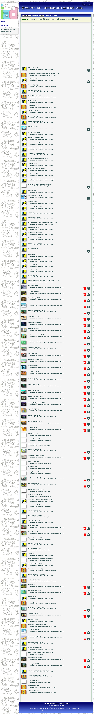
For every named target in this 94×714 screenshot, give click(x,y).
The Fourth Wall (32, 510)
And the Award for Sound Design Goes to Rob (40, 222)
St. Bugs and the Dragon (34, 310)
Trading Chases (32, 472)
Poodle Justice (32, 461)
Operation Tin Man (33, 207)
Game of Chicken (32, 439)
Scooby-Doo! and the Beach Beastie (38, 184)
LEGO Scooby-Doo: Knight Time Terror (38, 652)
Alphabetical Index (51, 15)
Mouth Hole (31, 67)
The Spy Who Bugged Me (35, 455)
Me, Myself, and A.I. (33, 538)
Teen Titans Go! (48, 69)
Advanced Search (5, 25)
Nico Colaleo (64, 708)
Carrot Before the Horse (34, 607)
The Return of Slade (33, 233)
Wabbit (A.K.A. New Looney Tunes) (54, 287)
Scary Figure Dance (33, 564)
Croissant (30, 265)
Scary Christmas (32, 680)
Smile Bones (31, 111)
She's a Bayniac (32, 602)
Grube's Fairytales (33, 543)
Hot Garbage (31, 79)
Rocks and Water (32, 143)
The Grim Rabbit (32, 347)
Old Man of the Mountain (35, 675)
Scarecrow (30, 427)
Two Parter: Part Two (33, 647)
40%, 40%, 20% (32, 520)
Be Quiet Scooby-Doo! (34, 489)
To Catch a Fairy (32, 415)
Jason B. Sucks (32, 685)
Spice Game (31, 270)
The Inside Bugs (32, 298)
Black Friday (31, 619)
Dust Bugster (31, 664)
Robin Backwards (32, 90)
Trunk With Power (33, 613)
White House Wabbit (33, 359)
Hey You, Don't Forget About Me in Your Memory (41, 280)
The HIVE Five (31, 227)
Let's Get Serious (32, 132)
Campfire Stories (32, 217)
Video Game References (34, 168)
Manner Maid (31, 532)
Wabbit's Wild (31, 384)
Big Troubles (31, 525)
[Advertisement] (9, 43)
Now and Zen (31, 291)
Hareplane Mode (32, 477)
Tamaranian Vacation (34, 137)
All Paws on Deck (32, 444)
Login (84, 4)
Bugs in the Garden (33, 421)
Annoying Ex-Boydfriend (34, 403)
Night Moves (31, 105)
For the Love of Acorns (34, 335)
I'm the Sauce (31, 275)
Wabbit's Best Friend (33, 396)
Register (90, 4)
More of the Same (33, 238)
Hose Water (31, 126)
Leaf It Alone (31, 316)
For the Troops (32, 579)
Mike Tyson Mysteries (50, 75)
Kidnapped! (31, 85)
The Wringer (31, 353)
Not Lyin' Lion (31, 372)
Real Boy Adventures (33, 121)
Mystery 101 (31, 433)
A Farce (30, 553)
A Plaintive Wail (32, 691)
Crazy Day (30, 100)
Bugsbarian (31, 366)
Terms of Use (54, 705)
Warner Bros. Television (36, 69)
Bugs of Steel (31, 483)
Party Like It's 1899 (33, 494)
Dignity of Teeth (32, 259)
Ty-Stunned (31, 116)
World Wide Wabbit (33, 328)
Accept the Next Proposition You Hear (38, 500)
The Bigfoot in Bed (33, 322)
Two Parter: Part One (33, 642)
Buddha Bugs (31, 285)
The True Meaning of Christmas (36, 670)
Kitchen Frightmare (33, 515)
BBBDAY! (30, 597)
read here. (8, 31)
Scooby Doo (47, 186)
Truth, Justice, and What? (35, 153)
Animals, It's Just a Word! (35, 574)
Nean (29, 212)
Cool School (31, 174)
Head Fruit (31, 190)
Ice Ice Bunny (31, 378)
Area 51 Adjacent (32, 548)
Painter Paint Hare (33, 449)
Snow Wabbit (31, 630)
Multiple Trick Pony (33, 148)
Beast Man (31, 202)
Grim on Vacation (32, 590)
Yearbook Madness (33, 195)
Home (49, 705)
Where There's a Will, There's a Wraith (38, 558)
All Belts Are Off (32, 390)
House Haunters (32, 95)
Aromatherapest (32, 636)
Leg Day (30, 254)
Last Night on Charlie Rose (35, 624)
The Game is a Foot (33, 341)
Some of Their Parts (33, 243)
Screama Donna (32, 505)
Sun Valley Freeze (32, 304)
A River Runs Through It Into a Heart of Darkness (42, 73)
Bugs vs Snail (31, 409)
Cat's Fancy (31, 248)
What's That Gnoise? (33, 569)
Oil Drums (30, 163)
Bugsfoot (30, 584)
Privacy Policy (61, 705)
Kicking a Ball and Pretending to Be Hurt (39, 179)
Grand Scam (31, 466)
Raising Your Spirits (33, 657)
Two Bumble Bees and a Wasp (36, 158)
